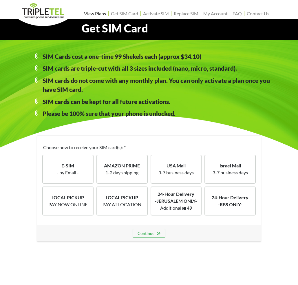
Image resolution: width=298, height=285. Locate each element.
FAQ (237, 13)
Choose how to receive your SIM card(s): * (84, 147)
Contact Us (258, 13)
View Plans (95, 13)
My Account (215, 13)
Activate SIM (156, 13)
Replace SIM (186, 13)
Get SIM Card (124, 13)
